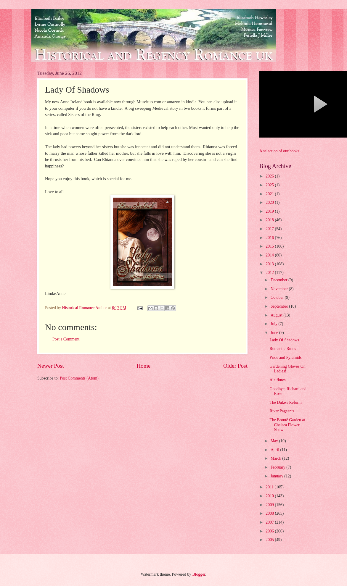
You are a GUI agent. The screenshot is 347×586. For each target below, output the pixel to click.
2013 (270, 264)
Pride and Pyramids (285, 357)
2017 (270, 229)
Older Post (235, 366)
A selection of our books (279, 151)
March (276, 458)
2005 (270, 539)
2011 (270, 487)
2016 (270, 237)
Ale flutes (277, 380)
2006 (270, 531)
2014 (270, 255)
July (274, 324)
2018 (270, 220)
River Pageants (281, 411)
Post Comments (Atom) (79, 378)
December (279, 280)
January (277, 476)
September (280, 306)
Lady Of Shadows (284, 340)
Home (143, 366)
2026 (270, 176)
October (278, 297)
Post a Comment (65, 339)
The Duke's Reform (285, 402)
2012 (270, 272)
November (280, 289)
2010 (270, 496)
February (278, 467)
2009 (270, 505)
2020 (270, 202)
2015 (270, 246)
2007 (270, 522)
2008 (270, 513)
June (275, 332)
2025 (270, 185)
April (275, 450)
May (275, 441)
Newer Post (50, 366)
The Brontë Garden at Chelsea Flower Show (287, 425)
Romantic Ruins (282, 348)
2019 (270, 211)
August (277, 315)
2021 (270, 194)
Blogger (198, 574)
